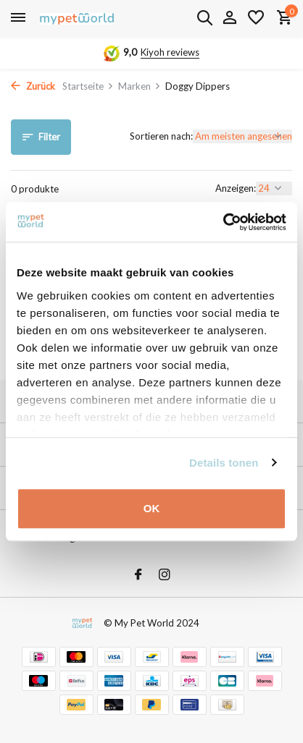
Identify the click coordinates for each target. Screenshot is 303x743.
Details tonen (223, 463)
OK (152, 508)
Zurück (33, 86)
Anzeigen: (235, 188)
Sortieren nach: (161, 136)
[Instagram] (164, 575)
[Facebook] (138, 575)
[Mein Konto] (229, 18)
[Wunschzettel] (256, 18)
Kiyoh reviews (170, 52)
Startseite (88, 86)
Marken (139, 86)
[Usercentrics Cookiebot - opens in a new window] (222, 222)
